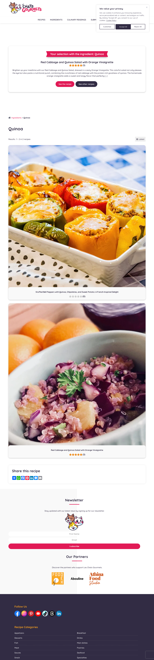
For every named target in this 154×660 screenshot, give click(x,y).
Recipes (41, 20)
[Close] (147, 7)
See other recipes (86, 84)
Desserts (18, 638)
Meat (16, 648)
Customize (107, 26)
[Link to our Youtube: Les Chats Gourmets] (39, 614)
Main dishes (82, 643)
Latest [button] (140, 139)
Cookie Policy (111, 20)
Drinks (80, 638)
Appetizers (19, 633)
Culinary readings (76, 20)
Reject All (123, 26)
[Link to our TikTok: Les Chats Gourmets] (46, 614)
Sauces (17, 653)
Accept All (138, 26)
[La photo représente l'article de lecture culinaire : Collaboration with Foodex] (58, 579)
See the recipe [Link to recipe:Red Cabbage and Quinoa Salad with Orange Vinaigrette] (65, 84)
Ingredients (56, 20)
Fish (16, 643)
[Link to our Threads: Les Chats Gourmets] (54, 614)
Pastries (80, 648)
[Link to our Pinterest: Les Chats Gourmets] (32, 614)
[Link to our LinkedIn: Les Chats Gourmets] (61, 614)
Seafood (81, 653)
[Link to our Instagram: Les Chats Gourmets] (25, 614)
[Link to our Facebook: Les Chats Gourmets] (17, 614)
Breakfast (81, 633)
